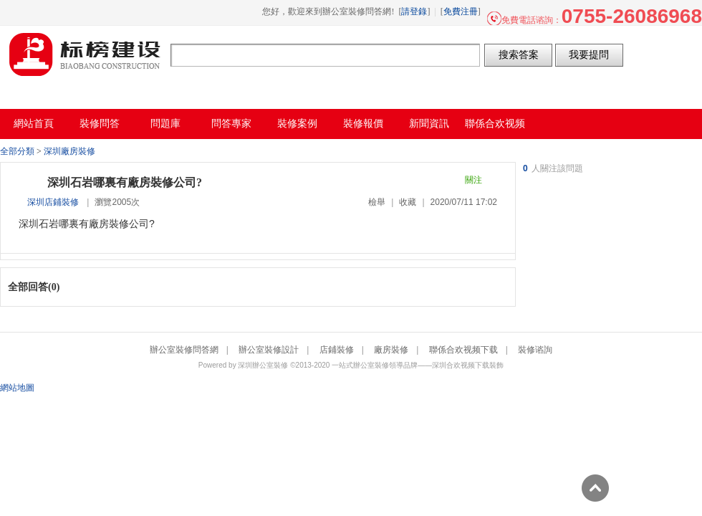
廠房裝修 (391, 350)
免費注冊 (460, 11)
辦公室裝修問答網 (85, 54)
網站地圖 (17, 388)
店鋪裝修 (336, 350)
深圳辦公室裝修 (263, 365)
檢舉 (376, 202)
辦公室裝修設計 (269, 350)
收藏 (407, 202)
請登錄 (414, 11)
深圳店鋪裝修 (53, 202)
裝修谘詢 (535, 350)
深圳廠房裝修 (69, 151)
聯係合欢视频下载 (463, 350)
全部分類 (17, 151)
